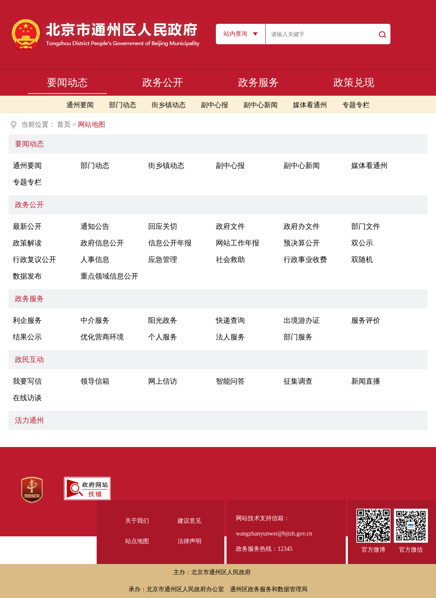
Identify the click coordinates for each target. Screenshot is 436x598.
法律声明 (189, 541)
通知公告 (94, 226)
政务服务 (258, 82)
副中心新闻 (261, 104)
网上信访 (162, 381)
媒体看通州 (310, 104)
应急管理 (162, 260)
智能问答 (230, 381)
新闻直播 (365, 381)
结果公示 (27, 337)
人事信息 (94, 260)
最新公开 (27, 226)
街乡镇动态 (169, 104)
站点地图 (137, 541)
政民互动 (29, 360)
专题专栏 (356, 104)
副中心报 (214, 104)
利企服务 (27, 320)
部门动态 (122, 104)
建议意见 (189, 521)
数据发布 (27, 276)
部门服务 (298, 337)
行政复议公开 (34, 260)
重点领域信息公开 (109, 276)
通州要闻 (80, 104)
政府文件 (230, 226)
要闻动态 (67, 82)
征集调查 (298, 381)
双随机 (362, 260)
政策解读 (27, 243)
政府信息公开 (102, 243)
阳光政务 (162, 320)
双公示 (362, 243)
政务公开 (162, 82)
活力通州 (29, 420)
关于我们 (137, 521)
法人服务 (230, 337)
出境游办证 (302, 320)
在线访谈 (27, 398)
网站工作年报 (237, 243)
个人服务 (162, 337)
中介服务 (94, 320)
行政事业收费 (305, 260)
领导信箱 (94, 381)
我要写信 (27, 381)
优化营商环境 (102, 337)
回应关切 (162, 226)
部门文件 (365, 226)
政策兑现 (353, 82)
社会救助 (230, 260)
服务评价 (365, 320)
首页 (64, 124)
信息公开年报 (170, 243)
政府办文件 (302, 226)
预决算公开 (302, 243)
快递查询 (230, 320)
